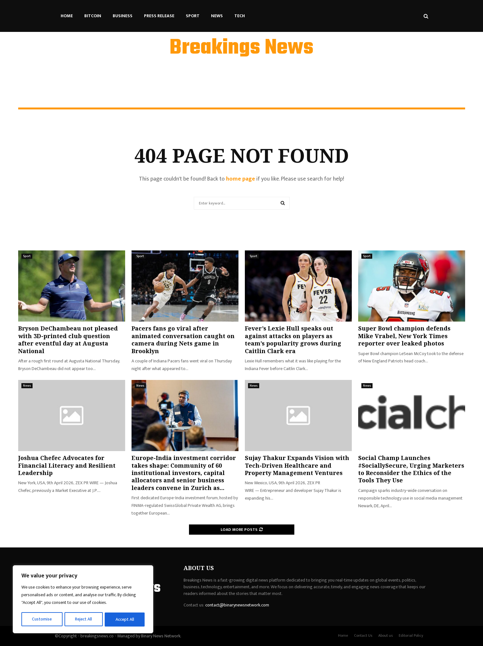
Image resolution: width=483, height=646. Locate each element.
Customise (42, 619)
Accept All (125, 619)
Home (67, 15)
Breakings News (241, 48)
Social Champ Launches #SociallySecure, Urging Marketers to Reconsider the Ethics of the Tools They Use (411, 469)
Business (122, 15)
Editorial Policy (411, 635)
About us (385, 635)
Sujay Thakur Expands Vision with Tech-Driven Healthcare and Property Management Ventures (297, 465)
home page (240, 179)
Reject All (84, 619)
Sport (193, 15)
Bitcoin (92, 15)
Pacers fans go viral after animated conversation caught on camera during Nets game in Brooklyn (183, 339)
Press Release (159, 15)
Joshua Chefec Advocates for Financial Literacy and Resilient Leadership (67, 465)
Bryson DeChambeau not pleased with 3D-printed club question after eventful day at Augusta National (68, 339)
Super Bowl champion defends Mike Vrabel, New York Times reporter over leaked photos (404, 335)
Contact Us (363, 635)
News (217, 15)
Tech (239, 15)
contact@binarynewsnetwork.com (237, 605)
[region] (83, 599)
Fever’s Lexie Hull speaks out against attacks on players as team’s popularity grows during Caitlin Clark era (293, 339)
